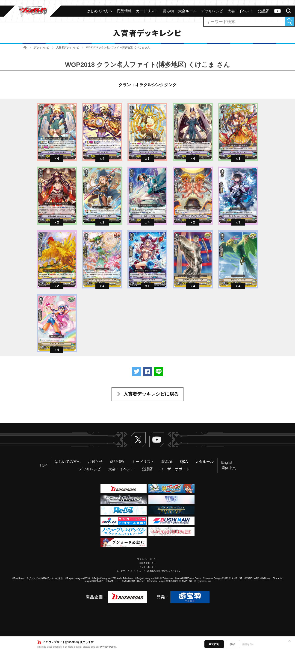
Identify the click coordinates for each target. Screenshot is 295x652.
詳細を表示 (248, 644)
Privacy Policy (108, 646)
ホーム (25, 48)
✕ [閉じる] (289, 641)
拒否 (233, 644)
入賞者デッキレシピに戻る (151, 393)
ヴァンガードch (277, 11)
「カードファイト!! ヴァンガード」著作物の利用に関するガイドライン (148, 571)
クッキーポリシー (147, 567)
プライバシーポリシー (147, 559)
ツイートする (136, 371)
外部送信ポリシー (147, 563)
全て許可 (214, 644)
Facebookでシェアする (147, 371)
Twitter (138, 439)
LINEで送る (158, 371)
